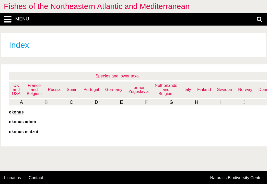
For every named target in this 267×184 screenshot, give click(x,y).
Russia (54, 89)
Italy (187, 89)
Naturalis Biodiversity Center (236, 178)
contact (36, 178)
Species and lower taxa (117, 76)
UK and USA (16, 89)
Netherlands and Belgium (166, 89)
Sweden (224, 89)
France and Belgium (34, 89)
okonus (16, 112)
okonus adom (22, 122)
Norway (245, 89)
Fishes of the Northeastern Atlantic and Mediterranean (97, 6)
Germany (113, 89)
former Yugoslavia (139, 89)
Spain (72, 89)
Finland (204, 89)
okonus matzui (23, 132)
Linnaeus (12, 178)
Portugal (91, 89)
